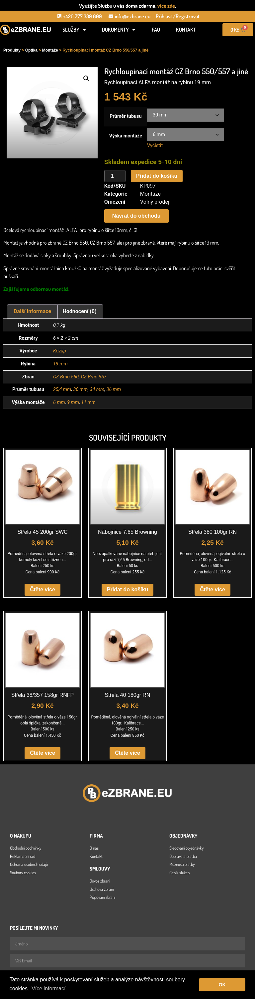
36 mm (114, 389)
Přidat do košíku (156, 176)
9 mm (73, 402)
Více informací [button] (48, 988)
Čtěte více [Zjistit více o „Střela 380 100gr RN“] (212, 589)
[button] (86, 79)
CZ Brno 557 (93, 377)
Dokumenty (118, 30)
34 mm (97, 389)
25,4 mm (62, 389)
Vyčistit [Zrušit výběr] (155, 145)
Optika (31, 50)
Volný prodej (154, 202)
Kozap (59, 351)
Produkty (12, 50)
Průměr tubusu (125, 116)
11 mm (88, 402)
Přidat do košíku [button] (127, 589)
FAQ (156, 29)
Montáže (50, 50)
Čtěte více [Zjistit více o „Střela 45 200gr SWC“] (42, 589)
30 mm (80, 389)
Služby (74, 30)
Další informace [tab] (32, 311)
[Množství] (115, 176)
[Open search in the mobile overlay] (25, 40)
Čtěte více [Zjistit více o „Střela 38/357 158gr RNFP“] (42, 753)
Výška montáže (125, 136)
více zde (166, 5)
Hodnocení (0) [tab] (80, 311)
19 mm (60, 364)
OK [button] (222, 984)
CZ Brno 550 (66, 377)
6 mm (59, 402)
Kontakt (186, 29)
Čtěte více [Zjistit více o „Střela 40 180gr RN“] (127, 753)
